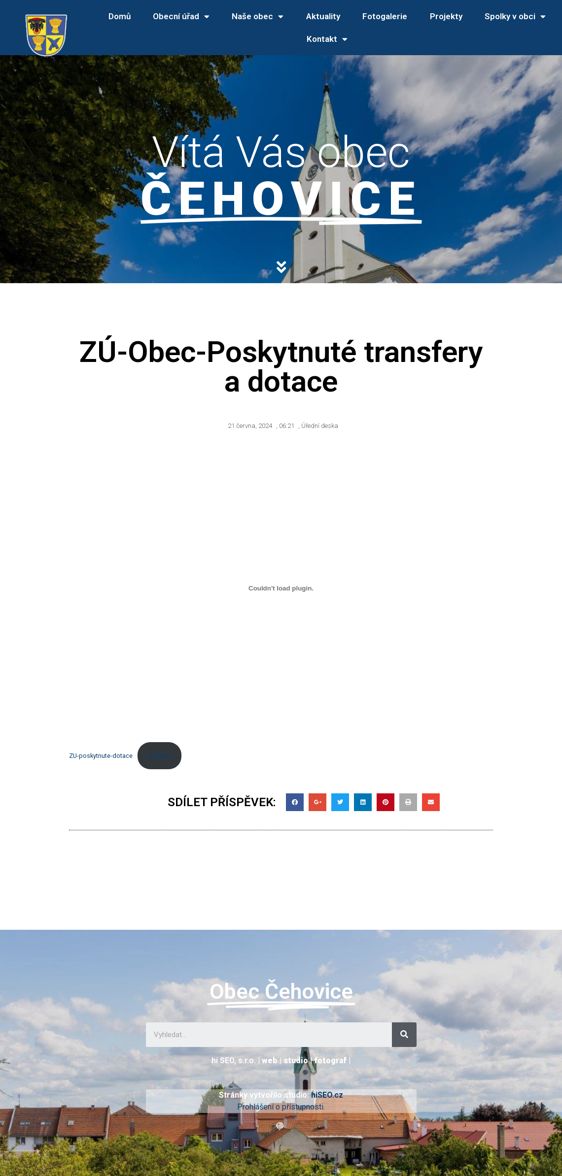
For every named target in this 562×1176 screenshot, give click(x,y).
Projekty (446, 16)
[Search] (404, 1034)
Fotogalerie (384, 16)
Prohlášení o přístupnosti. (281, 1106)
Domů (119, 16)
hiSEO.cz (327, 1095)
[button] (281, 1126)
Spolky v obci (515, 16)
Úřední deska (319, 425)
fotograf (330, 1060)
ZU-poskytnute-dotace (101, 755)
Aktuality (323, 16)
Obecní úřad (181, 16)
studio (295, 1060)
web (270, 1060)
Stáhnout (159, 755)
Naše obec (257, 16)
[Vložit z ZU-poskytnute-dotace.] (281, 588)
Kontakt (327, 39)
